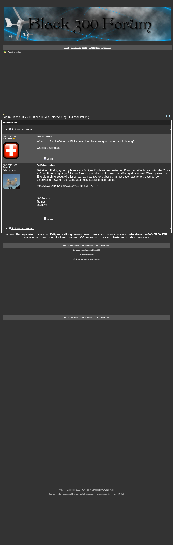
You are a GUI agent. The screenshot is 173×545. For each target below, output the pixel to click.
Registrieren (76, 48)
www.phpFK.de (107, 490)
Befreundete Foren (86, 254)
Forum (66, 48)
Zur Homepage (64, 494)
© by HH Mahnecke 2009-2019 (72, 490)
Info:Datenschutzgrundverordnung (86, 259)
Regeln (92, 48)
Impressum (106, 48)
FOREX (121, 494)
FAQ (98, 48)
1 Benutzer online (13, 52)
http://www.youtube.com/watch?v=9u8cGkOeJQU (67, 186)
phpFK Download (93, 490)
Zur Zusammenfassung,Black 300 (86, 250)
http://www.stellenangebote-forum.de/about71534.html (94, 494)
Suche (84, 48)
